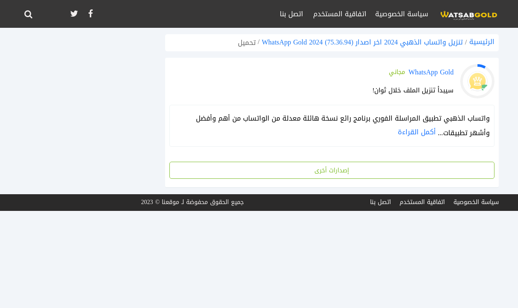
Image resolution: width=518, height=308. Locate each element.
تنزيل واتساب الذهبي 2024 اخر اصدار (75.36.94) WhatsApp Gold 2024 (362, 42)
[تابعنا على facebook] (90, 14)
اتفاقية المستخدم (340, 14)
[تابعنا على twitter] (73, 14)
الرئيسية (481, 41)
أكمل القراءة (417, 132)
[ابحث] (28, 14)
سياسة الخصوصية (401, 14)
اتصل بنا (291, 14)
